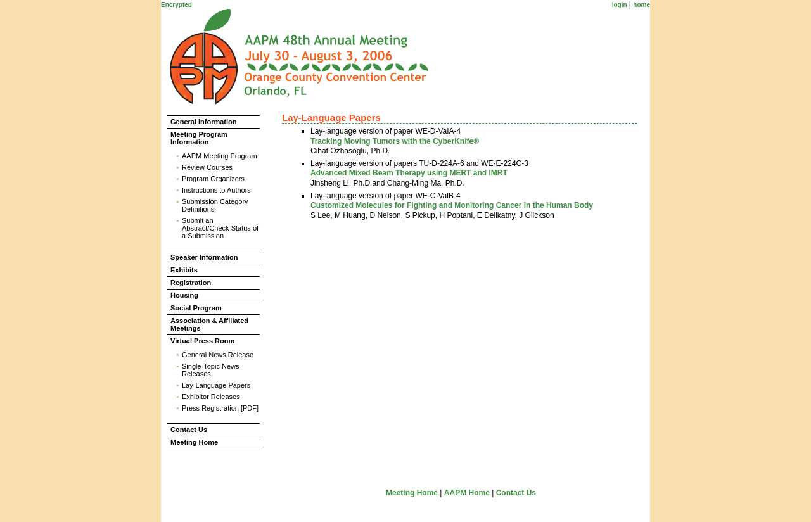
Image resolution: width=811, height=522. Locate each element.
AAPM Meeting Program (219, 156)
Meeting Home (194, 442)
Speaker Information (204, 257)
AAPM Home (467, 492)
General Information (203, 121)
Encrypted (176, 4)
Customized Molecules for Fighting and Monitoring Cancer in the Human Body (451, 205)
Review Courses (207, 167)
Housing (184, 295)
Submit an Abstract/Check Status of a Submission (220, 228)
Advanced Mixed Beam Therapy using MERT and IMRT (409, 173)
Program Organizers (213, 178)
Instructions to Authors (216, 190)
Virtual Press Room (202, 341)
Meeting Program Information (198, 138)
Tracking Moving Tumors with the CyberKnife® (394, 141)
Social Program (196, 308)
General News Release (217, 355)
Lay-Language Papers (216, 385)
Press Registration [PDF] (220, 408)
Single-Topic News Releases (210, 370)
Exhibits (184, 270)
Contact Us (188, 429)
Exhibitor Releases (211, 396)
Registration (190, 282)
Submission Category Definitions (215, 205)
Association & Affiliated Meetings (209, 324)
